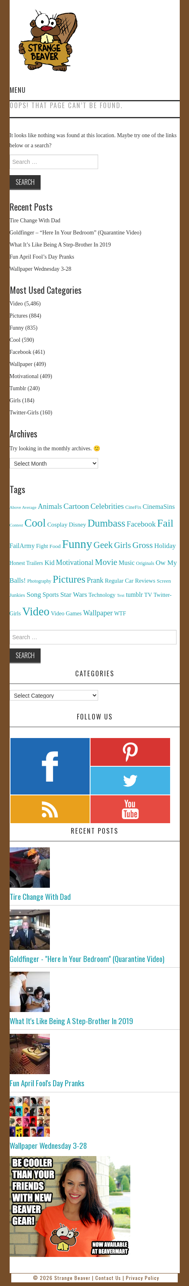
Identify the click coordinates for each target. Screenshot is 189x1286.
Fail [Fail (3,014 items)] (165, 523)
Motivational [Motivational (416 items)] (74, 562)
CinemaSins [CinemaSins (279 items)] (159, 506)
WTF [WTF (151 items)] (120, 614)
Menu (18, 90)
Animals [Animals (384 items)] (50, 506)
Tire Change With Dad (35, 220)
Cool (15, 340)
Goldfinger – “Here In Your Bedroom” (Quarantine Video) (76, 233)
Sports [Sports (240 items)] (51, 594)
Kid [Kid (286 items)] (50, 563)
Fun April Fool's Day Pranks (47, 1083)
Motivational (24, 376)
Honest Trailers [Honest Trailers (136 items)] (26, 563)
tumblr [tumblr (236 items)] (134, 594)
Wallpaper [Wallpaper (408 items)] (98, 613)
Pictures (19, 316)
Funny (17, 328)
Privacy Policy (142, 1278)
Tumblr (18, 388)
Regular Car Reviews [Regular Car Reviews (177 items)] (130, 580)
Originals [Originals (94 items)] (145, 563)
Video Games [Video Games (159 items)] (66, 613)
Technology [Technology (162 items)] (101, 595)
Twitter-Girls (24, 413)
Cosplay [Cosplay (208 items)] (57, 524)
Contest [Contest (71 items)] (16, 525)
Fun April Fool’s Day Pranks (42, 257)
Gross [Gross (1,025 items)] (142, 545)
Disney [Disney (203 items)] (77, 524)
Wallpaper (21, 364)
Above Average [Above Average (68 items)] (23, 507)
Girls (15, 400)
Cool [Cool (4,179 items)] (35, 523)
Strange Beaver (72, 1278)
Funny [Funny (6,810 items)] (77, 543)
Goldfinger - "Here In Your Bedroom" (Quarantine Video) (87, 958)
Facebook (20, 352)
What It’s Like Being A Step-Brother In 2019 (60, 245)
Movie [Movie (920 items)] (106, 562)
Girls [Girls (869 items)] (122, 545)
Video (16, 304)
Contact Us (108, 1278)
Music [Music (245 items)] (127, 562)
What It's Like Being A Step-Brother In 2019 (71, 1021)
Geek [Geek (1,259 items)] (103, 545)
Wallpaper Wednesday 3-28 (41, 269)
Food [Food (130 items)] (55, 546)
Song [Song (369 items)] (34, 594)
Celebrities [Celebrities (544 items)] (107, 506)
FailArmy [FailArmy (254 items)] (22, 545)
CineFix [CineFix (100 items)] (133, 507)
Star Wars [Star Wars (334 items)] (73, 594)
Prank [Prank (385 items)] (95, 580)
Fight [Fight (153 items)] (42, 546)
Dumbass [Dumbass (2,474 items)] (106, 523)
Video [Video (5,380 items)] (35, 611)
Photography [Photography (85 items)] (39, 581)
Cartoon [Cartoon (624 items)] (76, 506)
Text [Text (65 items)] (121, 595)
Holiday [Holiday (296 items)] (165, 546)
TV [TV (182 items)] (148, 595)
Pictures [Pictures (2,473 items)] (69, 579)
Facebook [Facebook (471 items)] (141, 524)
